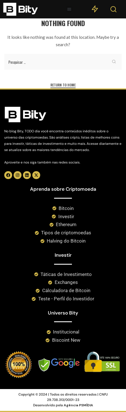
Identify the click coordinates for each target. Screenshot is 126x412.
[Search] (113, 11)
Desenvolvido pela (63, 405)
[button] (69, 9)
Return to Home (63, 84)
